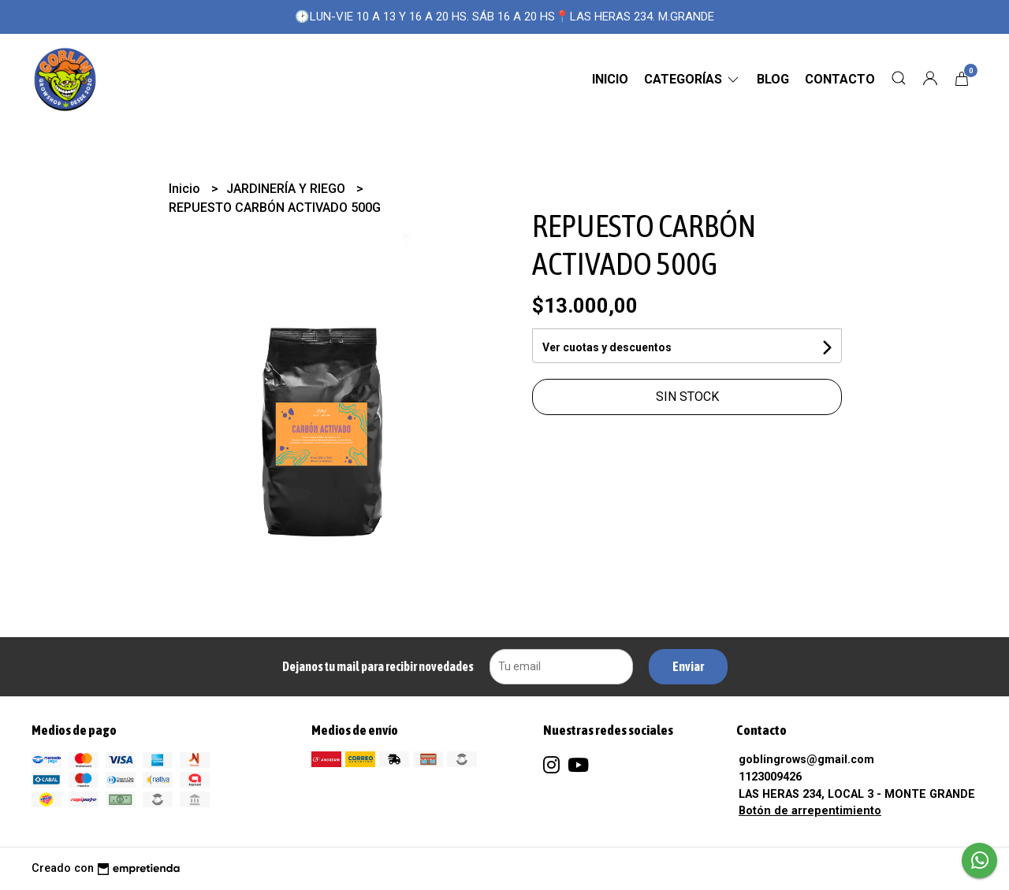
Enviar (688, 666)
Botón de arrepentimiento (810, 811)
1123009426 (770, 777)
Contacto (840, 79)
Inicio (610, 79)
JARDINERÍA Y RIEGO (287, 188)
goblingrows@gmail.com (806, 759)
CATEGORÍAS (692, 79)
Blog (773, 79)
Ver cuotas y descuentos (607, 347)
